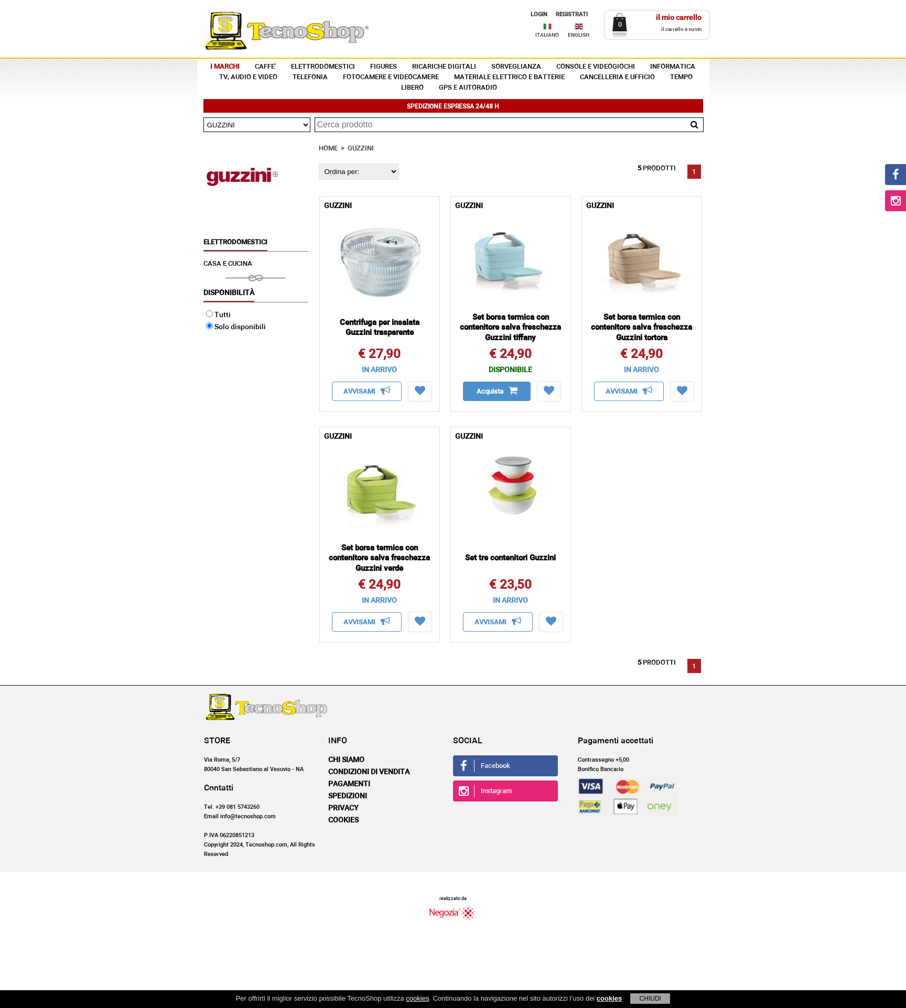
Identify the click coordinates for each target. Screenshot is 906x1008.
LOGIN (539, 14)
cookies (417, 998)
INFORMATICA (672, 66)
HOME (328, 148)
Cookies (343, 820)
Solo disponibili (236, 327)
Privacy (343, 808)
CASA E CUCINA (227, 264)
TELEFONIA (310, 77)
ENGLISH (578, 35)
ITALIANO (547, 35)
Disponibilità (228, 293)
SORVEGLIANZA (516, 66)
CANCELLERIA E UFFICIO (617, 77)
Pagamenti (349, 784)
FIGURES (383, 66)
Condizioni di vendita (368, 772)
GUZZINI (361, 148)
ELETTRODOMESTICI (323, 66)
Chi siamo (346, 760)
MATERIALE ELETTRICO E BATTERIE (509, 77)
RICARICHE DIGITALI (444, 66)
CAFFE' (265, 66)
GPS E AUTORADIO (468, 87)
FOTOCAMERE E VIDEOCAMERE (391, 77)
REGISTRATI (572, 14)
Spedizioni (347, 796)
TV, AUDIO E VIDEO (248, 77)
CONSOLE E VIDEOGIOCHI (595, 66)
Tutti (218, 315)
